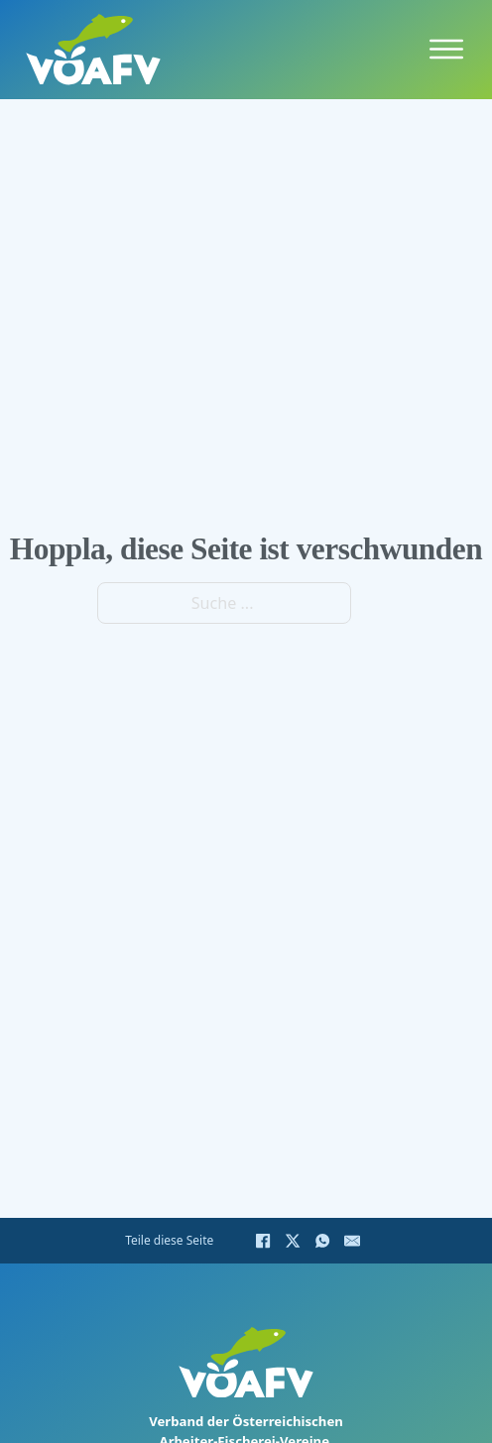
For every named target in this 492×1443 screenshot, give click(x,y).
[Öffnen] (446, 50)
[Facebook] (263, 1241)
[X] (293, 1241)
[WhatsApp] (322, 1241)
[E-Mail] (352, 1241)
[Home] (93, 49)
